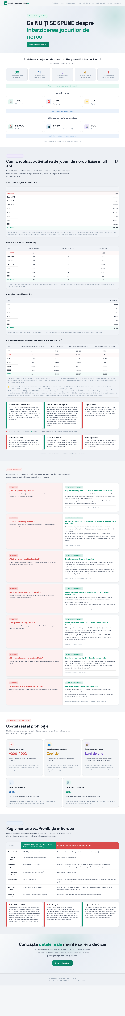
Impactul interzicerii (98, 3)
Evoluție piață (71, 3)
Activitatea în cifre (58, 3)
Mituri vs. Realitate (84, 3)
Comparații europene (114, 3)
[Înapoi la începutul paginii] (17, 3)
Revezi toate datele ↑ (62, 993)
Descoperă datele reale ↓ (38, 45)
